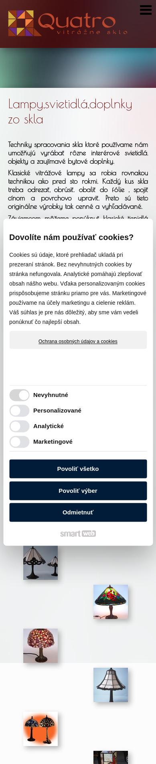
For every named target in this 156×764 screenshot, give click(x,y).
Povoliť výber (78, 490)
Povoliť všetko (78, 469)
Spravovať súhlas (125, 761)
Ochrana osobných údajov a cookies (78, 341)
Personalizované (57, 410)
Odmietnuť (78, 512)
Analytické (48, 426)
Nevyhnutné (50, 394)
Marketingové (53, 441)
